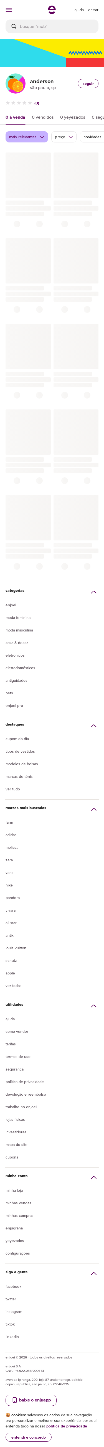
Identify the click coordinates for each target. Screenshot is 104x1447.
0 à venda (15, 117)
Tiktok (10, 1324)
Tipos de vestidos (20, 751)
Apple (10, 973)
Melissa (12, 847)
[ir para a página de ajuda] (79, 10)
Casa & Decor (17, 642)
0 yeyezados (72, 117)
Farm (9, 822)
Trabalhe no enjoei (21, 1107)
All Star (11, 923)
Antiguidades (16, 680)
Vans (10, 872)
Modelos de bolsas (22, 764)
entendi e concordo (28, 1437)
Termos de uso (18, 1056)
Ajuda (10, 1019)
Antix (10, 935)
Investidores (16, 1132)
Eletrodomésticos (20, 668)
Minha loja (14, 1190)
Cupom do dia (17, 739)
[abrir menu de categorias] (9, 9)
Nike (9, 885)
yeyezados (15, 1240)
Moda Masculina (19, 630)
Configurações (18, 1253)
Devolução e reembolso (26, 1094)
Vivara (11, 910)
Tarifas (11, 1044)
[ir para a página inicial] (52, 12)
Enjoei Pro (14, 705)
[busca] (52, 26)
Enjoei (11, 605)
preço (64, 137)
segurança (15, 1069)
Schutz (11, 960)
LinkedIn (12, 1336)
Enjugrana (14, 1228)
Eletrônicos (15, 655)
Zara (9, 860)
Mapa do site (16, 1144)
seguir (88, 83)
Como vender (17, 1031)
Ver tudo (13, 789)
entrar (93, 10)
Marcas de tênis (19, 776)
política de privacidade (66, 1426)
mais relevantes (27, 137)
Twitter (11, 1299)
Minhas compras (20, 1215)
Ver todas (14, 985)
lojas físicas (15, 1119)
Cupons (12, 1157)
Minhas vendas (18, 1203)
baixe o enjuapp (31, 1400)
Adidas (11, 835)
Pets (9, 693)
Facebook (13, 1286)
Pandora (13, 897)
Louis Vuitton (16, 948)
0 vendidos (43, 117)
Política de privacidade (25, 1081)
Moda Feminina (18, 617)
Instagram (14, 1311)
